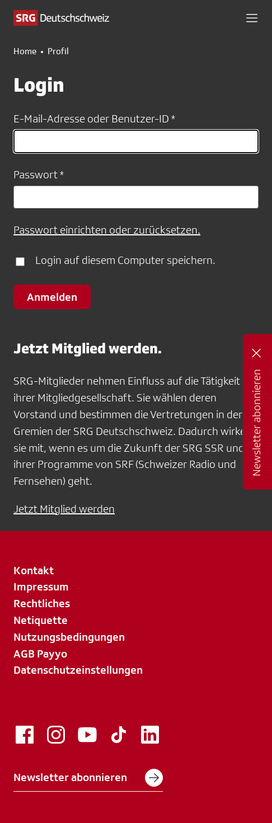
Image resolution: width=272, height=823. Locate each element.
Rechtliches (41, 603)
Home (24, 51)
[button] (252, 18)
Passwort (35, 174)
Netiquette (40, 620)
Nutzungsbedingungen (69, 637)
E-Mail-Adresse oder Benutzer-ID (91, 118)
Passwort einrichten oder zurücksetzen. (106, 230)
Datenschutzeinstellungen (78, 670)
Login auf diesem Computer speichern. (125, 260)
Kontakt (33, 570)
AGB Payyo (40, 653)
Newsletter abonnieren (88, 778)
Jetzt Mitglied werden (64, 509)
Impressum (41, 586)
